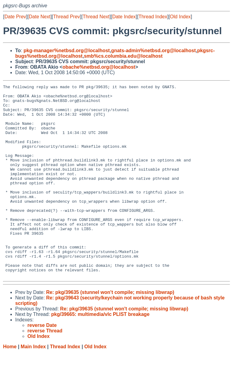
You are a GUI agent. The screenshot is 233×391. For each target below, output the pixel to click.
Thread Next (96, 16)
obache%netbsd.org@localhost (98, 67)
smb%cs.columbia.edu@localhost (123, 56)
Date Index (124, 16)
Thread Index (153, 16)
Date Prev (15, 16)
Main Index (33, 385)
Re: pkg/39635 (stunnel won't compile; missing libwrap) (110, 330)
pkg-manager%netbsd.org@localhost (66, 50)
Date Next (39, 16)
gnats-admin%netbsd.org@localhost (153, 50)
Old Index (180, 16)
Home (9, 385)
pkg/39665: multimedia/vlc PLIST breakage (100, 352)
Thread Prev (66, 16)
